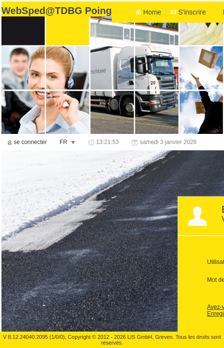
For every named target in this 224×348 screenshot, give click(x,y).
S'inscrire (192, 12)
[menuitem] (27, 142)
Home (152, 12)
